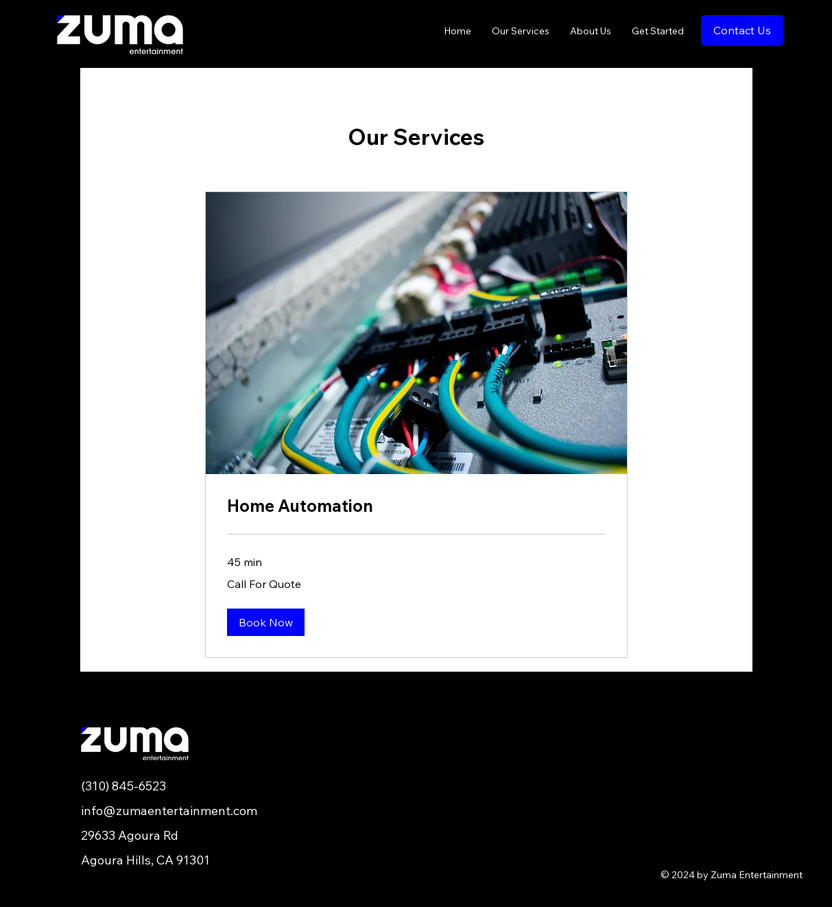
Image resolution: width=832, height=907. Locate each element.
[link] (416, 506)
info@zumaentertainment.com (169, 810)
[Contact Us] (742, 30)
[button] (266, 622)
